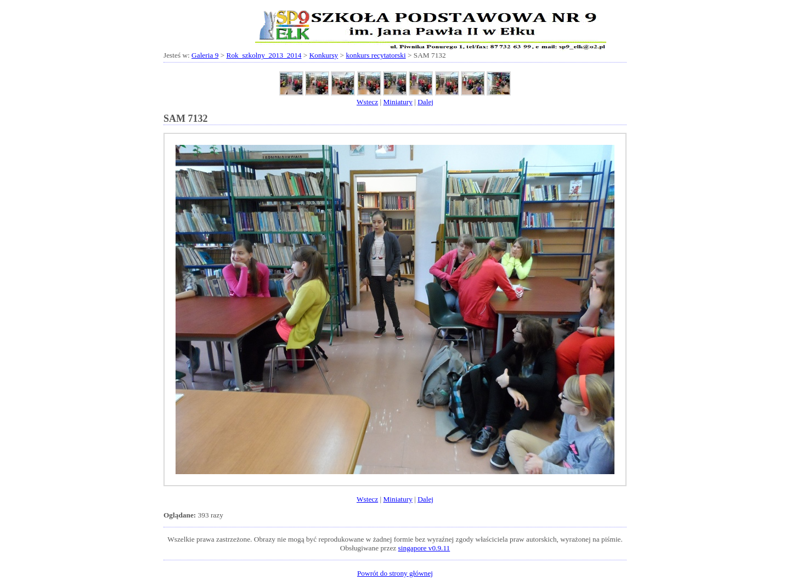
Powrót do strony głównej (395, 573)
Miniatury (398, 102)
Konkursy (323, 55)
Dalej (425, 102)
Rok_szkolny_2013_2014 (264, 55)
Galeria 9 (204, 55)
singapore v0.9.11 (424, 548)
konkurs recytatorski (375, 55)
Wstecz (367, 102)
